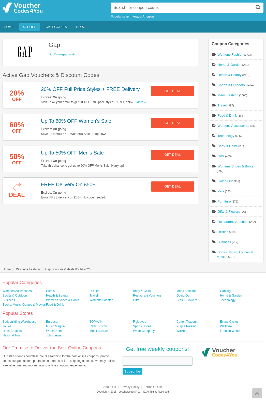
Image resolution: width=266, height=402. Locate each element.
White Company (144, 331)
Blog (80, 27)
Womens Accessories (233, 126)
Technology (226, 136)
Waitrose (226, 326)
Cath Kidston (98, 326)
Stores (29, 27)
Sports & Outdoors (231, 85)
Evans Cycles (229, 321)
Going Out (225, 181)
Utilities (223, 232)
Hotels (50, 291)
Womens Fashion (230, 54)
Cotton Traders (186, 321)
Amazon (148, 16)
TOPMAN (96, 321)
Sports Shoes (142, 326)
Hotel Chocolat (13, 331)
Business (224, 242)
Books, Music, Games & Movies (24, 304)
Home (9, 27)
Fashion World (230, 331)
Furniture (224, 201)
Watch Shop (54, 331)
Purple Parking (186, 326)
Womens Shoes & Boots (236, 166)
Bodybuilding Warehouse (19, 321)
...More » (140, 102)
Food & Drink (227, 115)
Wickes (181, 331)
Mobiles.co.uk (99, 331)
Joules (7, 326)
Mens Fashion (228, 95)
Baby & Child (227, 146)
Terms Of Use (153, 387)
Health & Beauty (230, 75)
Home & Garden (230, 65)
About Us (110, 387)
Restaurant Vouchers (233, 222)
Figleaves (139, 321)
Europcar (52, 321)
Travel (222, 105)
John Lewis (53, 335)
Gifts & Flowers (229, 211)
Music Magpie (55, 326)
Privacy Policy (130, 387)
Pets (221, 191)
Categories (56, 27)
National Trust (12, 335)
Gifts (221, 156)
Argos (137, 16)
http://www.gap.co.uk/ (62, 54)
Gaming (225, 291)
